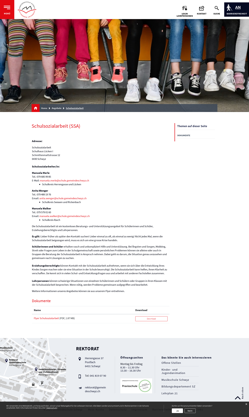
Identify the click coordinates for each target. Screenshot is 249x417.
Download (151, 318)
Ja (177, 410)
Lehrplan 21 (170, 393)
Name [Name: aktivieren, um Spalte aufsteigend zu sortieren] (37, 310)
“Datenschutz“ (51, 408)
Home (44, 108)
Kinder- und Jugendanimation (173, 371)
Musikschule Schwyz (175, 380)
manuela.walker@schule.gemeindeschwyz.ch (64, 216)
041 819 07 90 (98, 375)
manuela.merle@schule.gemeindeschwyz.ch (64, 180)
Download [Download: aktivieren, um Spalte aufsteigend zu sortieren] (141, 310)
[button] (58, 108)
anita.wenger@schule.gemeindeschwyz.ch (63, 198)
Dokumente (183, 135)
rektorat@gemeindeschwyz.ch (95, 389)
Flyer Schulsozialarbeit (46, 318)
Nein (190, 410)
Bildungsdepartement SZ (178, 386)
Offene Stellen (171, 363)
